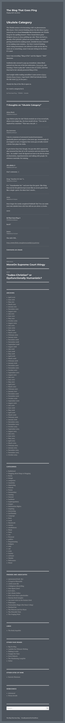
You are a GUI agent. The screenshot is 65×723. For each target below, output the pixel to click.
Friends (10, 487)
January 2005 (12, 448)
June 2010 (11, 316)
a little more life (13, 584)
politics (10, 539)
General (10, 497)
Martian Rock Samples (15, 598)
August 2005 (12, 431)
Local (10, 520)
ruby (9, 546)
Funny (10, 490)
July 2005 (11, 434)
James (9, 231)
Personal (11, 537)
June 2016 (11, 300)
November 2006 (13, 396)
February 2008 (13, 361)
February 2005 (13, 445)
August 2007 (12, 375)
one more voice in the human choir (20, 600)
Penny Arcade (12, 695)
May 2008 (11, 354)
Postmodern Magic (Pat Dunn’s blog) (20, 605)
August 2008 (12, 347)
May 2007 (11, 382)
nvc (9, 534)
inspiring (11, 509)
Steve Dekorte (13, 656)
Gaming (11, 494)
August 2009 (12, 323)
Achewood (11, 693)
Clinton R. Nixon (18, 37)
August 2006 (12, 403)
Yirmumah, (40, 65)
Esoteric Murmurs (14, 677)
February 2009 (13, 335)
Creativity (11, 483)
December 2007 (13, 365)
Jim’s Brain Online (14, 593)
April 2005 (11, 441)
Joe (46, 37)
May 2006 (11, 410)
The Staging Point (14, 614)
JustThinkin (12, 513)
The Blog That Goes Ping (22, 10)
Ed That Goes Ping (12, 93)
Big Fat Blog (12, 647)
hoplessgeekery (13, 502)
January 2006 (12, 419)
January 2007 (12, 391)
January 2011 (12, 307)
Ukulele (26, 93)
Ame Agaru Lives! (14, 588)
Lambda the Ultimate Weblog (18, 649)
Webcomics (12, 560)
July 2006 (11, 405)
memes (10, 525)
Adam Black (10, 112)
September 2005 (13, 429)
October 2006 (12, 398)
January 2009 (12, 337)
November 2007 (13, 368)
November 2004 (13, 452)
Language (11, 516)
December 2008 (13, 340)
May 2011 (11, 302)
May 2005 (11, 438)
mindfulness (12, 527)
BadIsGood (11, 471)
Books (10, 476)
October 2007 (12, 370)
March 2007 (12, 387)
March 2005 (12, 443)
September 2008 (13, 344)
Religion (11, 544)
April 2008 (11, 356)
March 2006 (12, 415)
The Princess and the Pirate (17, 609)
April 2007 (11, 384)
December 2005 (13, 422)
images (10, 504)
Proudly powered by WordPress (29, 718)
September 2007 (13, 372)
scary (10, 551)
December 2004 (13, 450)
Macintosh (11, 523)
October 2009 (12, 321)
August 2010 (12, 311)
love (17, 79)
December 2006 (13, 394)
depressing (12, 485)
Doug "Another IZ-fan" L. (15, 179)
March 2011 (12, 304)
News (10, 532)
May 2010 (11, 318)
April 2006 (11, 412)
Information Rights (14, 506)
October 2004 (12, 455)
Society (10, 553)
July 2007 (11, 377)
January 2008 (12, 363)
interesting (12, 511)
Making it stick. (13, 651)
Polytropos (11, 602)
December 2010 (13, 309)
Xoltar (10, 661)
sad (9, 549)
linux (10, 518)
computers (11, 480)
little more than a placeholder (18, 595)
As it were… (12, 591)
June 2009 (11, 328)
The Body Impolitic (14, 630)
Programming (13, 542)
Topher (46, 30)
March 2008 (12, 358)
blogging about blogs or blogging (19, 473)
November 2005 (13, 424)
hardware (11, 499)
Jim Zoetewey (11, 130)
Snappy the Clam (14, 654)
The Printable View (14, 612)
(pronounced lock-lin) (15, 579)
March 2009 (12, 332)
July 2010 (11, 314)
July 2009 (11, 325)
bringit (10, 478)
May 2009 (11, 330)
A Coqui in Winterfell (15, 581)
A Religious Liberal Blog (16, 586)
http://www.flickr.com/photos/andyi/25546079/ (23, 243)
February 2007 (13, 389)
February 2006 (13, 417)
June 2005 (11, 436)
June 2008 (11, 351)
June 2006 (11, 408)
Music (10, 530)
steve (8, 197)
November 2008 (13, 342)
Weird (10, 563)
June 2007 (11, 379)
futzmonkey (12, 492)
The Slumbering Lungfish (16, 658)
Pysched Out (12, 607)
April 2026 (11, 297)
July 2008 (11, 349)
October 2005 (12, 427)
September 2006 (13, 401)
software (11, 556)
